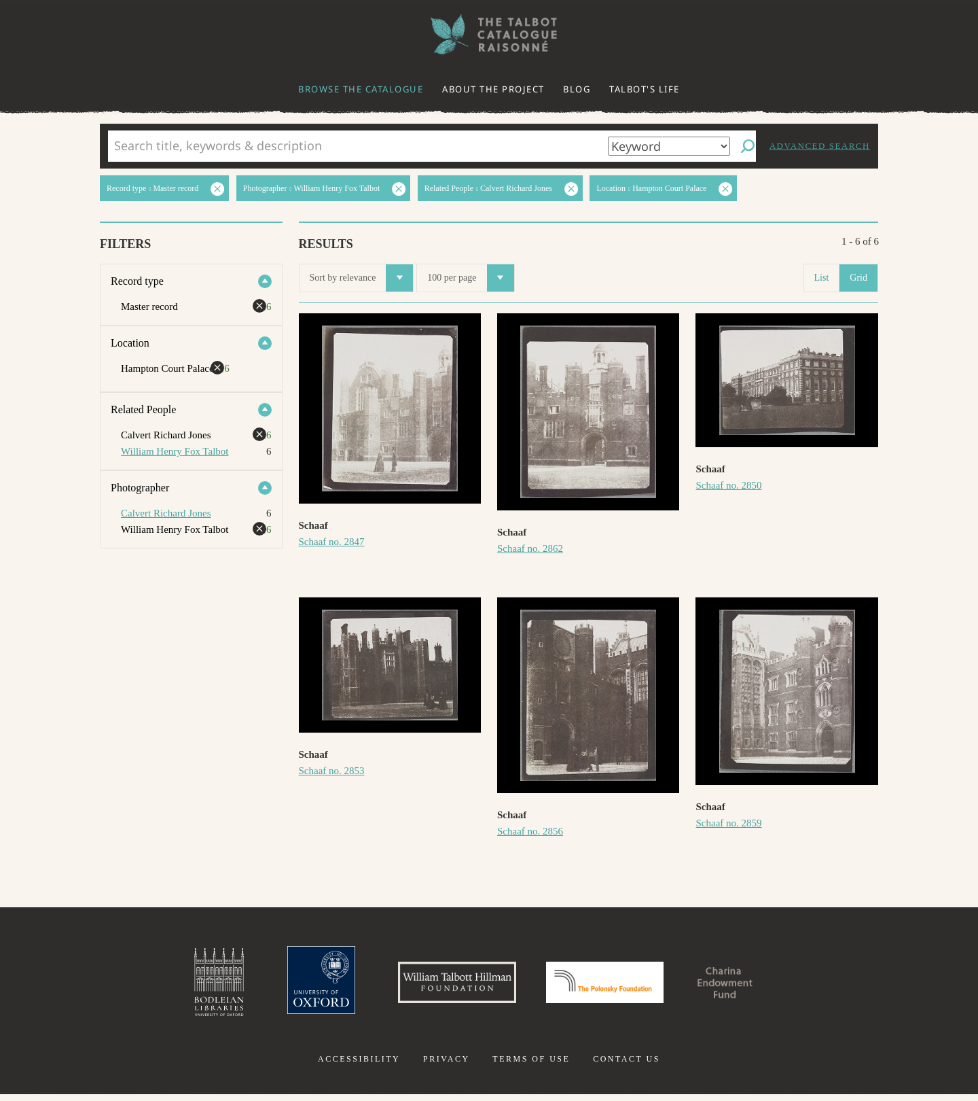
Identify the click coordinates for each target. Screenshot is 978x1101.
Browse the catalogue (360, 89)
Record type (137, 281)
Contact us (626, 1065)
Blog (576, 89)
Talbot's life (644, 89)
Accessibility (359, 1065)
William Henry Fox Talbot (174, 451)
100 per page (470, 278)
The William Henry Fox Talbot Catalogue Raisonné (489, 34)
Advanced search (819, 146)
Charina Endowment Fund (749, 985)
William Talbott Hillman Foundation (445, 985)
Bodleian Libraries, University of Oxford (189, 985)
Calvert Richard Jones (166, 513)
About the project (493, 89)
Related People (143, 409)
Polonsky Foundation (610, 985)
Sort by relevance (362, 278)
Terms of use (531, 1065)
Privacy (446, 1065)
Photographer (140, 487)
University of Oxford (296, 985)
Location (130, 343)
